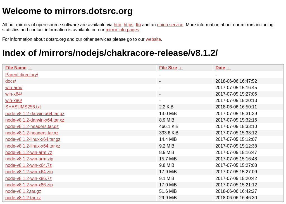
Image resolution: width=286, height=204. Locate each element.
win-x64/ (13, 94)
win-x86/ (13, 100)
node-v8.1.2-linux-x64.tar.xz (32, 146)
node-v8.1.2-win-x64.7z (28, 165)
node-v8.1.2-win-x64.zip (29, 171)
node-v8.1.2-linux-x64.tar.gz (32, 139)
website (153, 39)
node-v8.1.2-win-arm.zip (29, 158)
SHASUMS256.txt (23, 107)
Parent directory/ (21, 74)
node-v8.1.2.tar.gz (23, 191)
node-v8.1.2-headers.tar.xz (31, 133)
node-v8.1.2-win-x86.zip (29, 184)
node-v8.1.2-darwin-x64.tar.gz (35, 113)
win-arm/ (13, 87)
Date (220, 67)
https (129, 24)
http (117, 24)
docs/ (10, 81)
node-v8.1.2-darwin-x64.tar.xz (34, 120)
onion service (170, 24)
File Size (168, 67)
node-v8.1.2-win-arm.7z (28, 152)
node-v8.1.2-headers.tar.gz (32, 126)
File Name (16, 67)
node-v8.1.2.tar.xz (23, 197)
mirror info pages (122, 29)
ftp (138, 24)
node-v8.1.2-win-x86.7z (28, 178)
